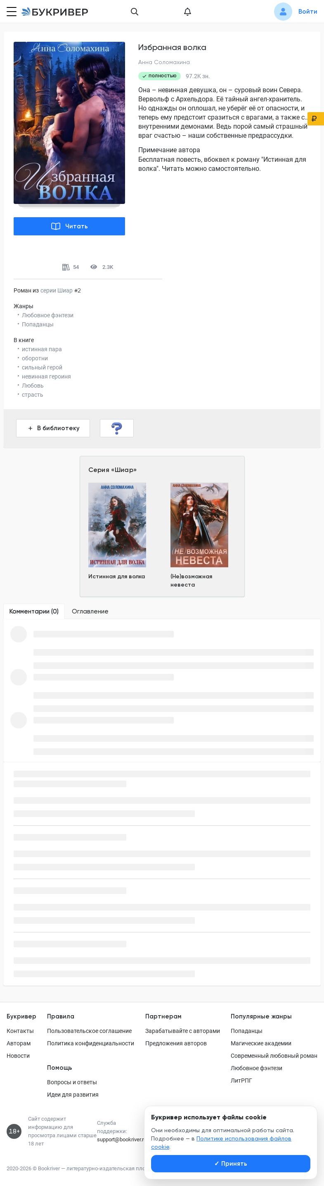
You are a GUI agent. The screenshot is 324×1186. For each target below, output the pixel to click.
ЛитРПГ (241, 1080)
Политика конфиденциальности (90, 1043)
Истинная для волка (116, 576)
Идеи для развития (73, 1094)
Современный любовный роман (274, 1055)
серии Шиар (56, 290)
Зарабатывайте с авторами (182, 1031)
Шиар (124, 470)
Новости (18, 1055)
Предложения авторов (176, 1043)
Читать (69, 226)
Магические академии (261, 1043)
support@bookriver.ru (122, 1139)
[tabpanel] (162, 690)
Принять (230, 1164)
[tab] (34, 611)
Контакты (20, 1031)
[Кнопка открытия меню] (10, 11)
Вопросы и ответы (72, 1082)
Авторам (19, 1043)
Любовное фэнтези (256, 1068)
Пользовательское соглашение (89, 1031)
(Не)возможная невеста (191, 580)
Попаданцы (247, 1031)
